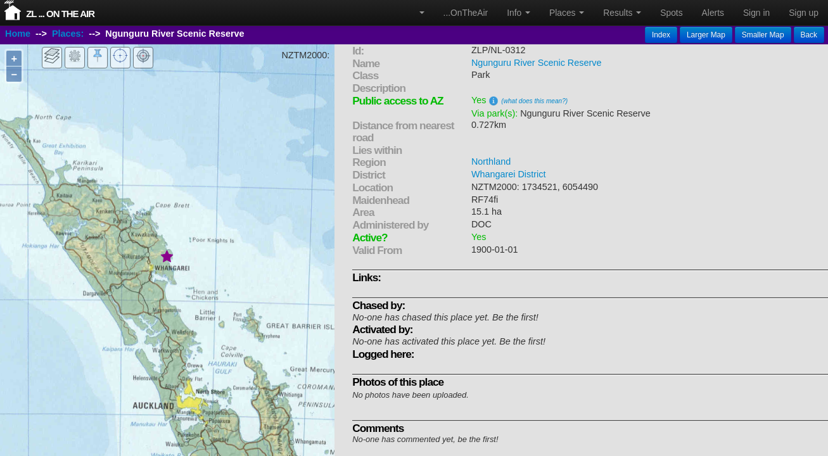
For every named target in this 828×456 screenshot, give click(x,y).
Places (566, 13)
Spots (671, 13)
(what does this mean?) (534, 101)
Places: (68, 33)
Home (17, 33)
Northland (491, 161)
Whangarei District (508, 174)
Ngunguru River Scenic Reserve (536, 63)
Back (809, 34)
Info (518, 13)
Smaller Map (763, 34)
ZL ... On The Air (60, 13)
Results (622, 13)
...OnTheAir (465, 13)
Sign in (756, 13)
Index (661, 34)
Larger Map (706, 34)
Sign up (803, 13)
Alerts (713, 13)
